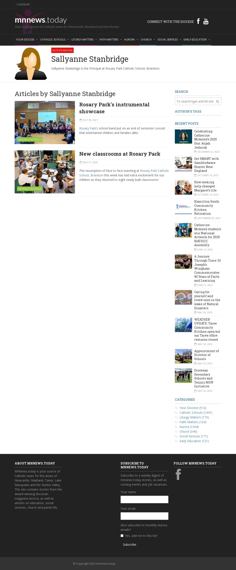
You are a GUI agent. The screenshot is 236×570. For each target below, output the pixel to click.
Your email (128, 508)
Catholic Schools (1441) (196, 412)
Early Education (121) (194, 441)
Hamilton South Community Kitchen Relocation (206, 207)
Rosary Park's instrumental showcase (114, 108)
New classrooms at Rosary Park (119, 153)
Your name (128, 492)
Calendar (23, 4)
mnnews (41, 19)
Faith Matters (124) (193, 422)
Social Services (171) (194, 436)
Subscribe (129, 544)
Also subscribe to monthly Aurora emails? (144, 527)
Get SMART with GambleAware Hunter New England (206, 165)
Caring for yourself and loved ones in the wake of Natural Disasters (207, 300)
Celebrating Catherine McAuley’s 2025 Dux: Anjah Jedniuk (205, 139)
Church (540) (188, 431)
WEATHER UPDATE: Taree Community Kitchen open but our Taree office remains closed (207, 329)
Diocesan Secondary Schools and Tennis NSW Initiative (203, 378)
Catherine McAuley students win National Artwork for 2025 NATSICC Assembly (207, 235)
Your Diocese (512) (193, 408)
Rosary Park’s (88, 128)
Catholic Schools (29, 139)
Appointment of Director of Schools (206, 355)
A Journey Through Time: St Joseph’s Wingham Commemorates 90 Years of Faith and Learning (207, 268)
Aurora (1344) (189, 427)
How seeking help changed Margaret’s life (205, 186)
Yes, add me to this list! (141, 536)
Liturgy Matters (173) (194, 417)
